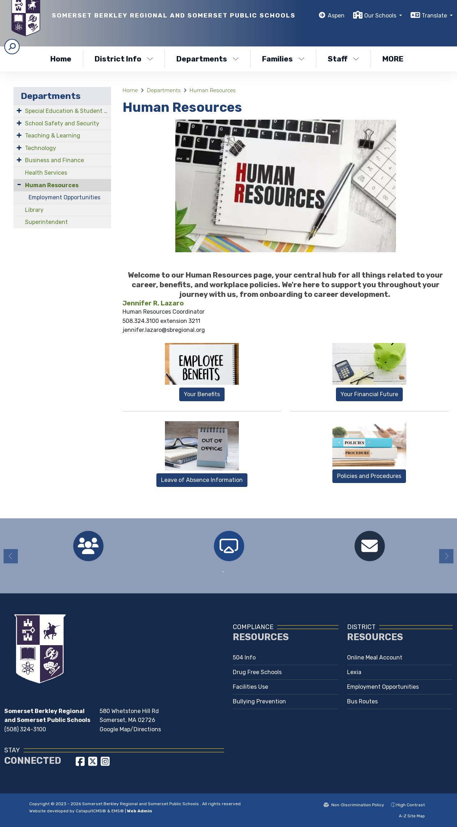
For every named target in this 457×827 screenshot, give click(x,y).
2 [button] (233, 572)
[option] (88, 546)
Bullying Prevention (259, 701)
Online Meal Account (374, 657)
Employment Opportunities (64, 197)
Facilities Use (250, 686)
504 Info (244, 657)
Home (60, 58)
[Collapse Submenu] (19, 184)
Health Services (46, 172)
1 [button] (223, 572)
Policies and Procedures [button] (369, 476)
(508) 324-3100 (25, 729)
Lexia (354, 672)
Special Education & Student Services (68, 111)
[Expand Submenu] (19, 110)
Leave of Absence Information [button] (202, 480)
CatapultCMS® (91, 810)
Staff (343, 58)
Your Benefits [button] (202, 394)
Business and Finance (54, 160)
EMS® (117, 810)
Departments (207, 58)
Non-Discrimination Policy (353, 804)
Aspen (336, 15)
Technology (40, 148)
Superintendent (46, 222)
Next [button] (446, 556)
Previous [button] (11, 556)
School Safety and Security (62, 123)
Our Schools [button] (381, 15)
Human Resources (52, 185)
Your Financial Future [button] (369, 394)
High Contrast (410, 804)
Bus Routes (362, 701)
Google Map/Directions (130, 729)
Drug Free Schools (257, 672)
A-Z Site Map (408, 815)
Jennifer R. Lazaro (153, 303)
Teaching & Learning (52, 135)
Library (34, 209)
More (394, 58)
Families (283, 58)
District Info (124, 58)
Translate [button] (435, 15)
